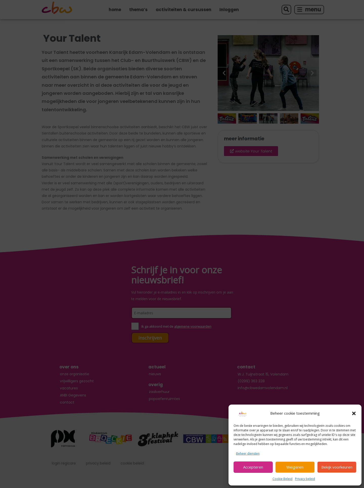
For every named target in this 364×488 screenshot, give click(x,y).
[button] (353, 413)
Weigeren (294, 467)
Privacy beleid (305, 479)
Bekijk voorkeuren (336, 467)
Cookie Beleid (282, 479)
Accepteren (253, 467)
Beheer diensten (248, 453)
